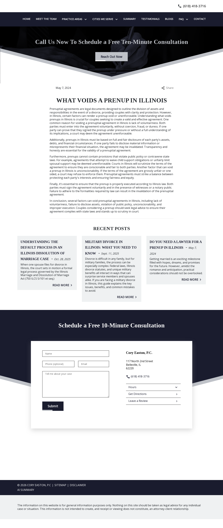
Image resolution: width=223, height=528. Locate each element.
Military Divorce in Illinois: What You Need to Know (111, 256)
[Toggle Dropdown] (128, 19)
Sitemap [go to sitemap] (60, 494)
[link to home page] (38, 23)
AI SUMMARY (25, 499)
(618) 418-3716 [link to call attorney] (194, 6)
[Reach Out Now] (111, 65)
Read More (63, 294)
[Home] (69, 19)
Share (168, 97)
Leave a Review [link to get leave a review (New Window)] (153, 410)
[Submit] (53, 414)
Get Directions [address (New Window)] (153, 403)
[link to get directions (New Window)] (153, 373)
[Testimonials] (193, 19)
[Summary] (172, 19)
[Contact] (100, 28)
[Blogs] (69, 28)
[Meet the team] (88, 19)
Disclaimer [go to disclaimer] (78, 494)
